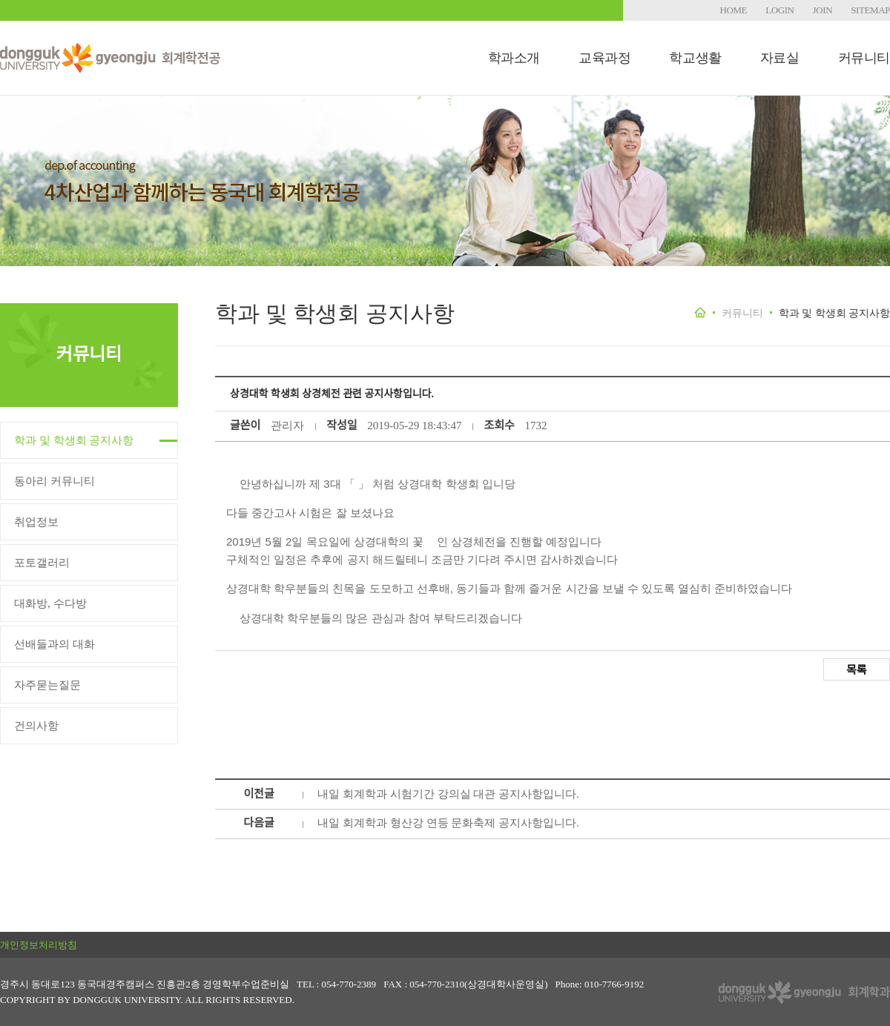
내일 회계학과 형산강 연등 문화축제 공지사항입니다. (448, 823)
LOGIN (779, 10)
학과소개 (514, 57)
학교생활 (695, 57)
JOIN (823, 10)
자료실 (780, 57)
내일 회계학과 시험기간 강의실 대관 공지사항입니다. (448, 794)
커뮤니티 (864, 57)
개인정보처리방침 (38, 944)
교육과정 (604, 57)
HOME (733, 10)
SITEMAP (870, 10)
